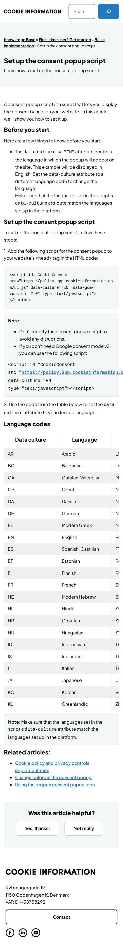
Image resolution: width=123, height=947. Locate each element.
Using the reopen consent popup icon (55, 779)
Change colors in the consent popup (53, 772)
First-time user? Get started (65, 39)
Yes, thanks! (37, 823)
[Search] (108, 11)
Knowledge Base (20, 39)
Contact (61, 911)
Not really (84, 823)
